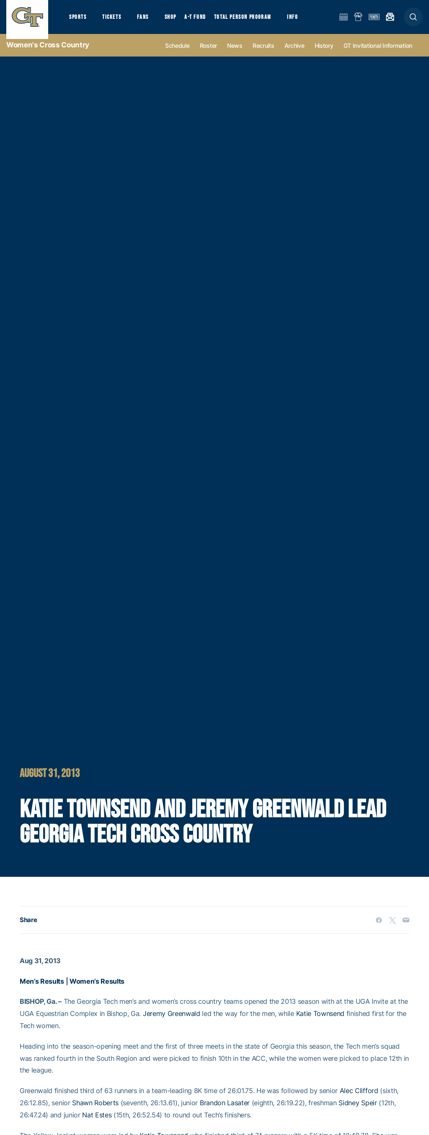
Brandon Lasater (225, 1112)
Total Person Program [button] (253, 21)
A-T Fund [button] (206, 21)
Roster (208, 55)
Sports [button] (78, 21)
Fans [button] (150, 21)
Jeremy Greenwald (171, 1023)
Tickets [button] (116, 21)
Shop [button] (180, 21)
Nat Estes (96, 1124)
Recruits (263, 55)
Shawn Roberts (95, 1112)
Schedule (177, 55)
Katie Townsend (320, 1023)
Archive (294, 55)
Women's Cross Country (47, 54)
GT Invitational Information (378, 55)
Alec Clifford (359, 1100)
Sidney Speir (358, 1112)
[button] (413, 21)
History (324, 55)
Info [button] (306, 21)
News (235, 55)
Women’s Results (97, 991)
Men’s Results (42, 991)
